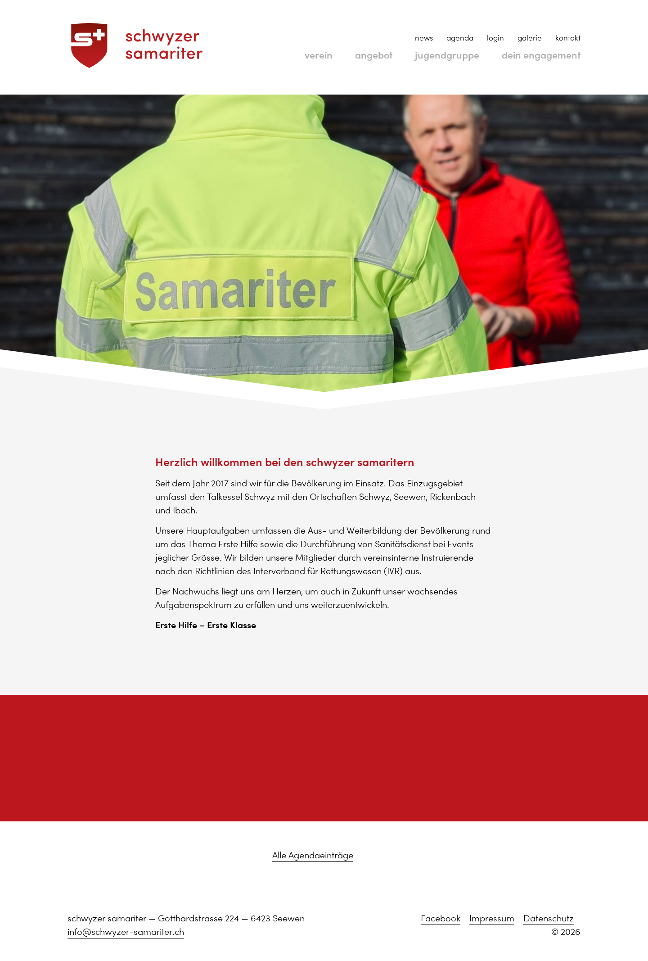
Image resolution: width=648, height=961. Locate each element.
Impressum (491, 918)
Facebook (440, 918)
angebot (347, 54)
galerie (530, 37)
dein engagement (534, 54)
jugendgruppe (429, 54)
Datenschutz (548, 918)
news (424, 37)
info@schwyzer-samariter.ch (126, 931)
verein (287, 54)
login (495, 37)
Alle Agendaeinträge (312, 855)
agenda (459, 37)
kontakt (567, 37)
